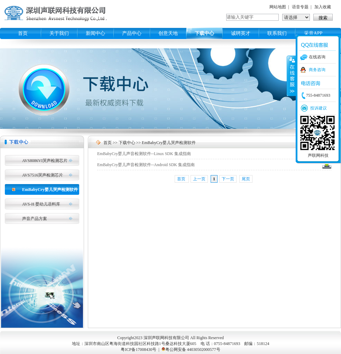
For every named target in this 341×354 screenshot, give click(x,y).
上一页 (199, 178)
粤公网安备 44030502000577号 (192, 349)
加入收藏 (322, 6)
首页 (23, 33)
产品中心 (131, 33)
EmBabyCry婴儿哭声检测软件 (50, 189)
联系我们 (277, 33)
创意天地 (168, 33)
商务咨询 (317, 69)
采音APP (313, 33)
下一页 (228, 178)
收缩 (291, 75)
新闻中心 (95, 33)
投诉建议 (318, 108)
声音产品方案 (34, 218)
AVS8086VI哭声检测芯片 (44, 160)
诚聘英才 (240, 33)
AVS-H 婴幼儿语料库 (41, 204)
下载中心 (204, 33)
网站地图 (277, 6)
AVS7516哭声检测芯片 (42, 175)
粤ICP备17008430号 (138, 349)
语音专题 (300, 6)
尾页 (246, 178)
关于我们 (59, 33)
